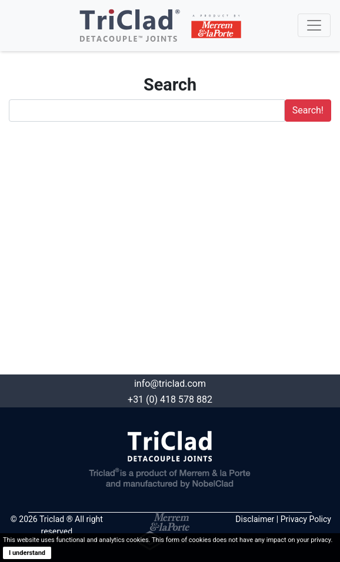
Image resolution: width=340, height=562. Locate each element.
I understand (27, 553)
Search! (308, 110)
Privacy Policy (306, 519)
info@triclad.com (170, 383)
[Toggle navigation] (314, 25)
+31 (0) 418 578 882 (170, 399)
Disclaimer (254, 519)
